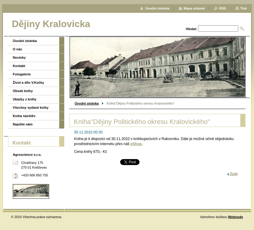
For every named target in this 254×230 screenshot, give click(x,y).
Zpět (234, 174)
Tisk (243, 8)
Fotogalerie (22, 74)
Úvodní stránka (87, 103)
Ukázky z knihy (25, 99)
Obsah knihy (23, 91)
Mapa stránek (194, 8)
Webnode (235, 217)
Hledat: (191, 29)
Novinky (19, 57)
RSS (222, 8)
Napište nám (23, 124)
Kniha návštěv (24, 116)
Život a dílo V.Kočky (28, 82)
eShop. (137, 144)
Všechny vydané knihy (30, 107)
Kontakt (19, 66)
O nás (17, 49)
